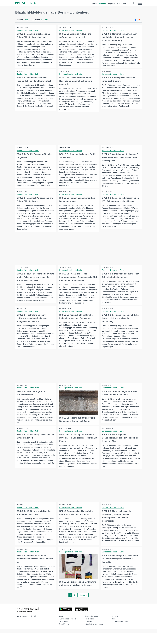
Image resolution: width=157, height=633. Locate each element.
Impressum (63, 620)
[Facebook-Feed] (136, 20)
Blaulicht (102, 3)
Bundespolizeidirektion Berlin (28, 30)
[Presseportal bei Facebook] (28, 620)
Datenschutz (64, 625)
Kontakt (115, 620)
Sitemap (88, 625)
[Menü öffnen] (140, 3)
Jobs (114, 622)
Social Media (64, 628)
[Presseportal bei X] (31, 620)
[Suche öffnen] (133, 3)
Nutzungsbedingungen (67, 622)
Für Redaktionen (91, 620)
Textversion (89, 622)
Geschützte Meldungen (94, 628)
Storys (94, 3)
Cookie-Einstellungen (120, 625)
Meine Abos (121, 3)
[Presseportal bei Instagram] (34, 620)
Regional (111, 3)
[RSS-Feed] (139, 20)
